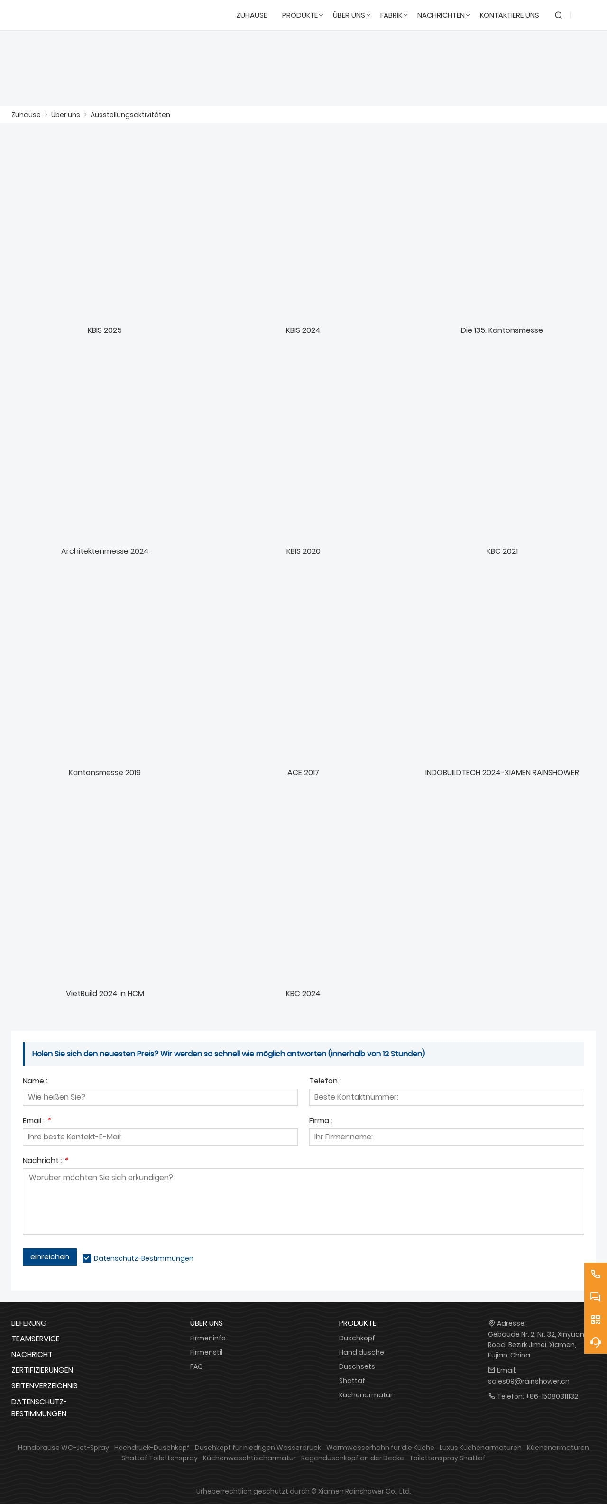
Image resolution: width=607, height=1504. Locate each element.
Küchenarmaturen (558, 1447)
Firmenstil (206, 1352)
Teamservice (35, 1338)
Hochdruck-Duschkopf (152, 1447)
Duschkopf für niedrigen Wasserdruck (258, 1447)
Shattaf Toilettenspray (159, 1458)
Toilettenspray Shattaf (447, 1458)
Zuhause (26, 114)
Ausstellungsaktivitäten (130, 114)
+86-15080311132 (551, 1396)
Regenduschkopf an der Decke (352, 1458)
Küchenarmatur (366, 1395)
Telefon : (325, 1081)
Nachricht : (45, 1161)
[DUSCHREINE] (57, 15)
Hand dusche (361, 1352)
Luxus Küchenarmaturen (481, 1447)
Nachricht (32, 1354)
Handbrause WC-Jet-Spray (63, 1447)
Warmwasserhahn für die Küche (380, 1447)
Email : (36, 1121)
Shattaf (352, 1380)
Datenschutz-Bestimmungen (143, 1258)
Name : (35, 1081)
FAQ (196, 1366)
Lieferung (29, 1323)
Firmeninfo (208, 1338)
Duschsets (357, 1366)
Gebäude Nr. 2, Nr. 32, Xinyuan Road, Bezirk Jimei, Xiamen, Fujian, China (536, 1345)
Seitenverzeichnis (44, 1385)
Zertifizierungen (42, 1370)
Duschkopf (357, 1338)
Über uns (65, 114)
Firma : (320, 1121)
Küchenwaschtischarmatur (249, 1458)
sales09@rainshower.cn (529, 1381)
